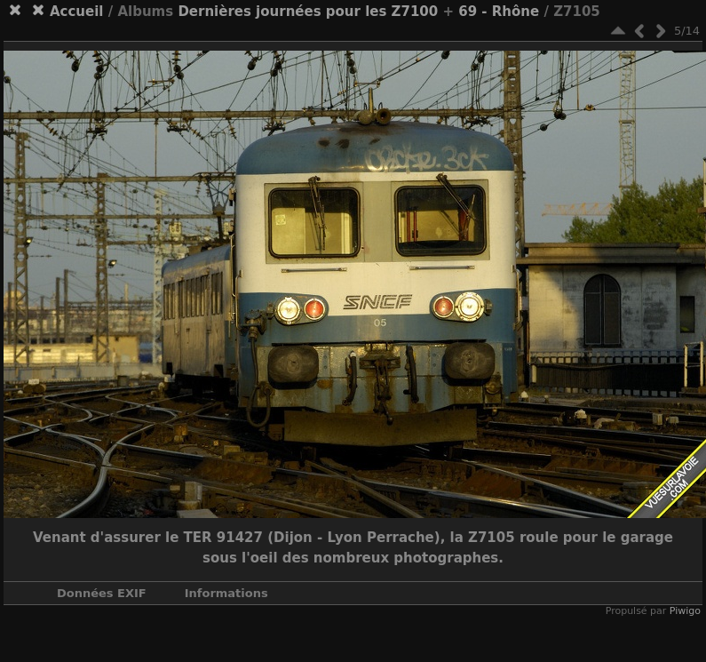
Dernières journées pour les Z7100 (308, 12)
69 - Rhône (498, 12)
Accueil (77, 12)
